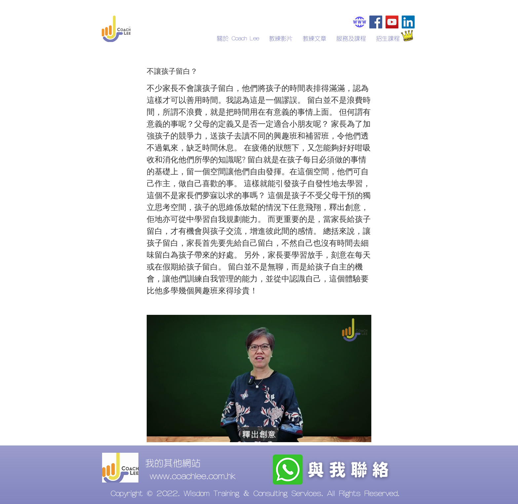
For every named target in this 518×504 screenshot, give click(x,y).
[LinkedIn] (408, 22)
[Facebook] (375, 22)
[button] (388, 38)
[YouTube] (392, 22)
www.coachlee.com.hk (193, 476)
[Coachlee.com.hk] (359, 22)
